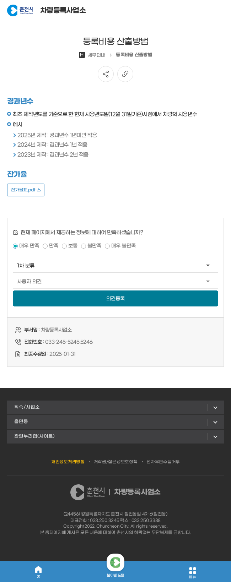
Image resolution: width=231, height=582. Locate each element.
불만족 (94, 246)
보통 (72, 246)
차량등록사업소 (42, 11)
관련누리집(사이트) (34, 436)
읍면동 (21, 421)
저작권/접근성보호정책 (116, 461)
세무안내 (92, 55)
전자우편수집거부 (163, 461)
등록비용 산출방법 (134, 55)
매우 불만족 (123, 246)
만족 (53, 246)
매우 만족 (29, 246)
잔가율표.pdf (26, 189)
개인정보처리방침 (68, 461)
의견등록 (115, 299)
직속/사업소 (27, 407)
